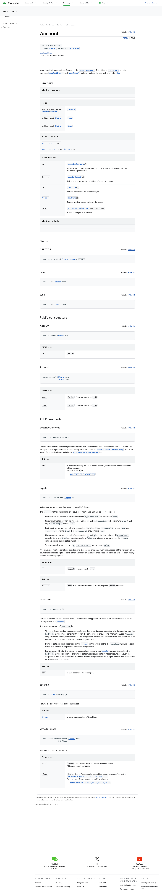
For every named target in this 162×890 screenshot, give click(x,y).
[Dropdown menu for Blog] (108, 3)
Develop (60, 25)
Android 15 (103, 883)
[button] (15, 27)
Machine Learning (63, 886)
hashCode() (74, 73)
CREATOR (71, 109)
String (58, 118)
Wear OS (80, 886)
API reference (10, 12)
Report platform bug (148, 883)
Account (53, 112)
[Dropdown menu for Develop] (73, 3)
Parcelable (74, 48)
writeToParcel (74, 208)
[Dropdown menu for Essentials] (37, 3)
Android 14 (103, 886)
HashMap (60, 621)
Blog (103, 3)
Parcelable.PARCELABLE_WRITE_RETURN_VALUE (87, 776)
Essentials (29, 3)
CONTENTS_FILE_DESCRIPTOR (85, 452)
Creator (45, 112)
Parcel (53, 143)
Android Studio (151, 3)
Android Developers (47, 25)
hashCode (72, 187)
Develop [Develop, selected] (66, 3)
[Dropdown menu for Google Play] (93, 3)
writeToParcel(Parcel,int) (110, 449)
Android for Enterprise (43, 886)
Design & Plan (48, 3)
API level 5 (131, 32)
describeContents (76, 164)
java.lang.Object (46, 53)
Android (38, 883)
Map (118, 73)
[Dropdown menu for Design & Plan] (57, 3)
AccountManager (87, 70)
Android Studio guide (128, 885)
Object (52, 48)
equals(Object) (56, 73)
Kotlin (125, 38)
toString (72, 198)
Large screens (82, 883)
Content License (101, 798)
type (70, 126)
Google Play (85, 3)
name (70, 118)
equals (71, 177)
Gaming (59, 883)
